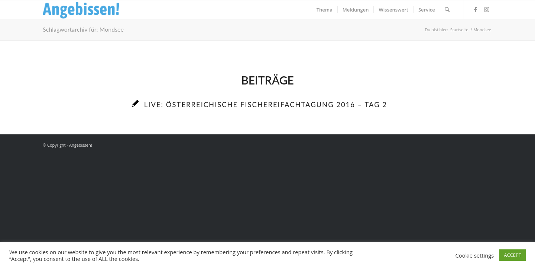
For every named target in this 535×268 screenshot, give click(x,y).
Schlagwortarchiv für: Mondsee (83, 29)
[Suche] (447, 9)
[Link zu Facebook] (475, 9)
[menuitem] (324, 9)
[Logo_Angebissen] (81, 9)
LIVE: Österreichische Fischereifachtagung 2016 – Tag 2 (265, 104)
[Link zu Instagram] (486, 9)
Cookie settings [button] (474, 255)
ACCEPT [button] (512, 255)
